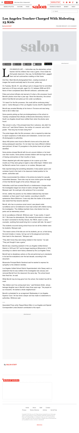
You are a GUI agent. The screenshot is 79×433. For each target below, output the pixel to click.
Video (73, 6)
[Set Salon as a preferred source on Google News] (48, 64)
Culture (20, 6)
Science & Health (55, 6)
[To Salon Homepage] (39, 6)
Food (27, 6)
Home (27, 407)
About (34, 407)
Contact (48, 407)
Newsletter (55, 2)
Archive (45, 410)
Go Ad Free (54, 410)
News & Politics (9, 6)
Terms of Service (34, 410)
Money (66, 6)
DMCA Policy (39, 424)
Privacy (24, 410)
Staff (41, 407)
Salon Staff (8, 26)
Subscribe (8, 2)
